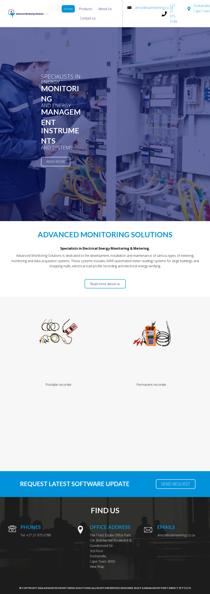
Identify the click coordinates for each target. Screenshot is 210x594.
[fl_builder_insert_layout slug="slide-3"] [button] (107, 209)
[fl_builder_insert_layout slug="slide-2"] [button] (103, 209)
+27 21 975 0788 (38, 535)
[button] (55, 161)
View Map (97, 566)
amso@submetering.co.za (154, 7)
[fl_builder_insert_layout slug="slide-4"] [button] (111, 209)
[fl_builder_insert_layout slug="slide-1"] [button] (99, 209)
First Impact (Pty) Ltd (176, 587)
